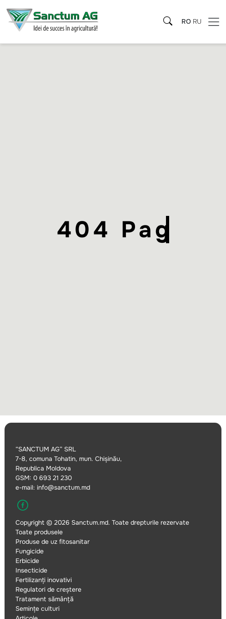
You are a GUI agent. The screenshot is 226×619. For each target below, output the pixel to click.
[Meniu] (213, 22)
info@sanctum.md (63, 487)
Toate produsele (39, 532)
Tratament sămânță (44, 599)
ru (197, 21)
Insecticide (31, 570)
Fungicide (29, 551)
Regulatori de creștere (48, 589)
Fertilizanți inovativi (43, 580)
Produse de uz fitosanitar (52, 541)
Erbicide (27, 561)
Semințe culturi (37, 608)
